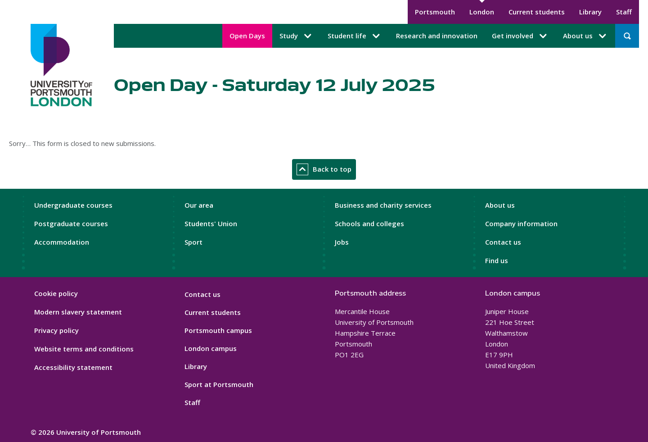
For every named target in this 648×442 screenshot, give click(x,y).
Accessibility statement (73, 367)
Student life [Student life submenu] (355, 36)
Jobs (342, 241)
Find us (496, 260)
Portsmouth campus (218, 330)
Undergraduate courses (73, 205)
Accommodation (61, 241)
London (481, 11)
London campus (210, 348)
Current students (536, 11)
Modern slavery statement (78, 311)
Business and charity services (383, 205)
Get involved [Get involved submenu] (520, 36)
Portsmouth (435, 11)
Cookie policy (56, 293)
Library (590, 11)
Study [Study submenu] (296, 36)
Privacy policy (56, 330)
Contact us (503, 241)
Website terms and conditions (84, 348)
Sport (193, 241)
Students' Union (210, 223)
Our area (198, 205)
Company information (521, 223)
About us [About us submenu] (585, 36)
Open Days (247, 35)
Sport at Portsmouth (218, 384)
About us (500, 205)
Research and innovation (436, 35)
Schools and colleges (369, 223)
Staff (624, 11)
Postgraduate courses (71, 223)
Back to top (324, 169)
